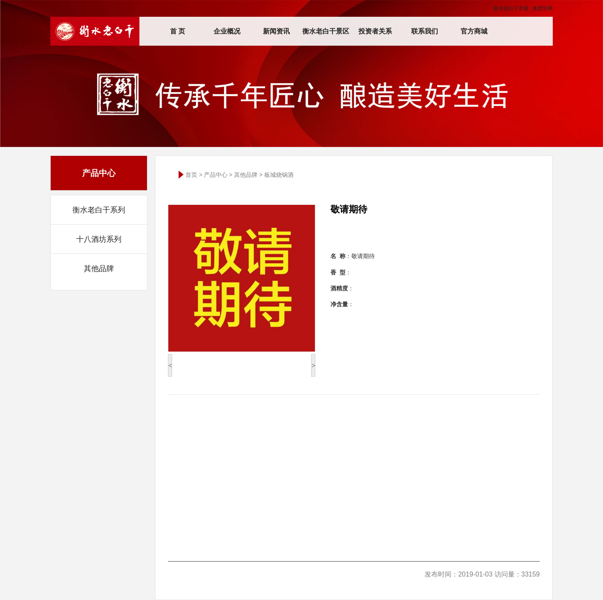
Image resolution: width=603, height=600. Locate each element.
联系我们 (424, 31)
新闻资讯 (276, 31)
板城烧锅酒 (279, 174)
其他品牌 (99, 268)
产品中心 (215, 174)
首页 (191, 174)
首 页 (177, 31)
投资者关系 (375, 31)
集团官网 (543, 8)
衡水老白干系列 (98, 210)
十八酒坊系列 (98, 239)
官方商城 (474, 31)
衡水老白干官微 (510, 8)
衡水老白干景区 (325, 31)
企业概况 (227, 31)
